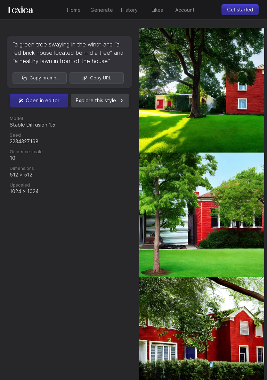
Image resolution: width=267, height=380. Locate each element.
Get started (240, 9)
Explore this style (100, 100)
